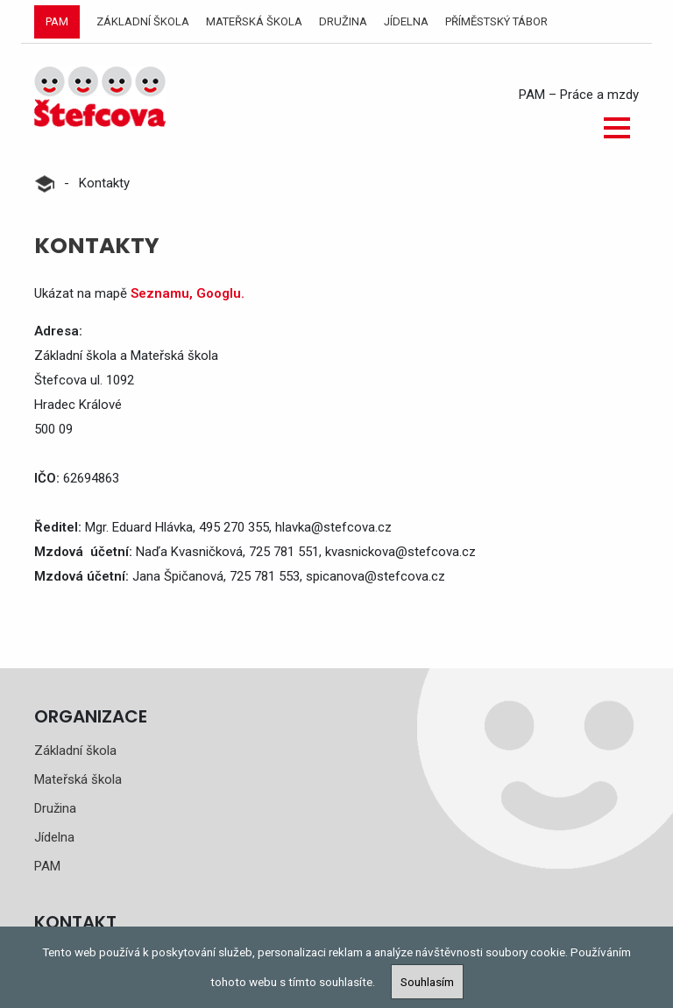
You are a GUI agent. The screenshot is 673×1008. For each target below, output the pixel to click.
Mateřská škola (254, 21)
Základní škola (142, 21)
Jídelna (406, 21)
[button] (617, 127)
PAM (57, 21)
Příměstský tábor (496, 21)
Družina (343, 21)
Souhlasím (427, 982)
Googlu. (220, 293)
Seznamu (160, 293)
